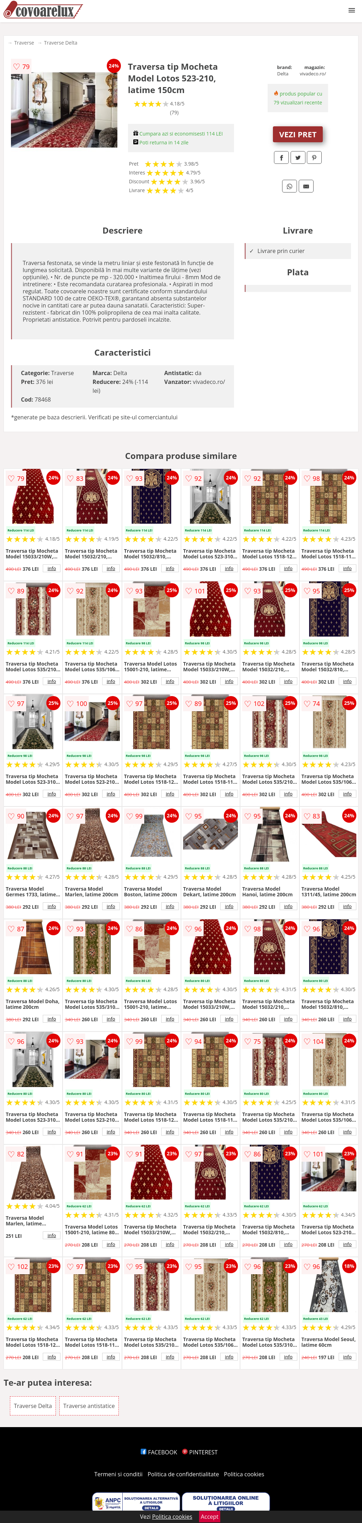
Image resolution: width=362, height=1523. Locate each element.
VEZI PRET (298, 134)
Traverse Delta (60, 42)
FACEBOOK (159, 1452)
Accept (209, 1517)
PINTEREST (199, 1452)
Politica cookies (244, 1474)
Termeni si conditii (118, 1474)
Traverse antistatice (89, 1406)
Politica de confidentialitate (183, 1474)
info (51, 568)
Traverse (24, 42)
